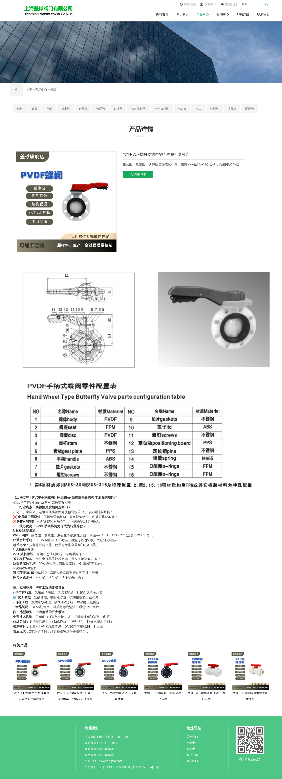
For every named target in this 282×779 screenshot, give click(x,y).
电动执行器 (162, 108)
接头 (198, 108)
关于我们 (182, 14)
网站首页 (162, 14)
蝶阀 (53, 89)
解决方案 (243, 14)
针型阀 (214, 108)
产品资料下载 (137, 174)
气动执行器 (138, 108)
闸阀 (49, 108)
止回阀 (83, 108)
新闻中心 (223, 14)
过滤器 (118, 108)
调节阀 (232, 108)
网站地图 (188, 4)
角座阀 (100, 108)
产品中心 (203, 14)
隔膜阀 (249, 108)
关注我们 (229, 4)
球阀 (20, 108)
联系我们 (263, 14)
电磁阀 (182, 108)
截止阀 (65, 108)
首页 (29, 89)
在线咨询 (208, 4)
